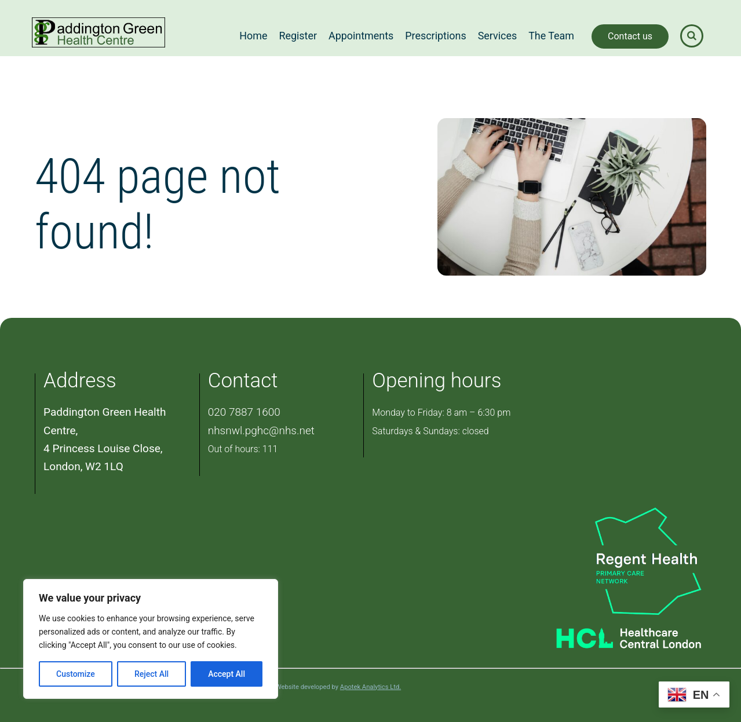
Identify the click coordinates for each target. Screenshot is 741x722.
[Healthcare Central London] (614, 634)
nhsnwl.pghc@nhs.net (261, 430)
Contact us (630, 36)
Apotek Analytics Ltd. (370, 687)
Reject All (151, 674)
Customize (75, 674)
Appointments (360, 36)
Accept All (226, 674)
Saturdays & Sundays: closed (430, 431)
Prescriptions (435, 36)
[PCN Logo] (614, 560)
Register (298, 36)
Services (497, 36)
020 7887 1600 (244, 412)
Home (253, 36)
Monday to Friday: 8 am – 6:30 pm (441, 412)
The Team (551, 36)
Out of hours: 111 (243, 449)
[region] (150, 639)
